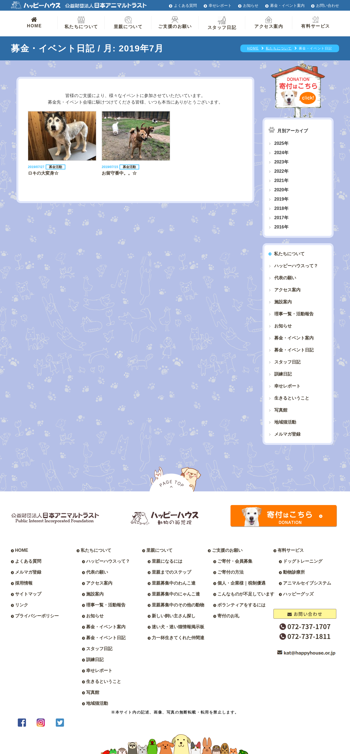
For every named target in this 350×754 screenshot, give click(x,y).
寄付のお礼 (228, 616)
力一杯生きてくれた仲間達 (178, 637)
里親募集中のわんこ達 (174, 583)
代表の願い (285, 277)
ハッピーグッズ (298, 594)
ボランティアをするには (241, 605)
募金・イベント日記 (294, 350)
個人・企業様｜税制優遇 (241, 583)
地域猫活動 (285, 422)
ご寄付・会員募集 (234, 561)
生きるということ (291, 398)
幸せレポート (220, 5)
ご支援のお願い (175, 22)
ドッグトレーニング (302, 561)
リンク (21, 605)
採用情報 (24, 583)
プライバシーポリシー (37, 616)
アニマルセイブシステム (307, 583)
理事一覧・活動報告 (294, 314)
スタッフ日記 (222, 23)
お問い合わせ (327, 5)
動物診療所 (294, 572)
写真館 (280, 410)
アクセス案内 (268, 22)
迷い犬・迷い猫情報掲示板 (178, 626)
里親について (128, 22)
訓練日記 (283, 374)
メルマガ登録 (287, 434)
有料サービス (315, 22)
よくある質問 (185, 5)
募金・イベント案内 (287, 5)
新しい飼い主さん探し (174, 616)
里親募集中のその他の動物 (178, 605)
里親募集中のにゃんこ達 (176, 594)
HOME (34, 22)
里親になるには (167, 561)
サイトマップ (28, 594)
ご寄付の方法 (230, 572)
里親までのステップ (171, 572)
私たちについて (81, 22)
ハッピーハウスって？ (296, 265)
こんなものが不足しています (245, 594)
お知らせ (250, 5)
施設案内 (283, 302)
